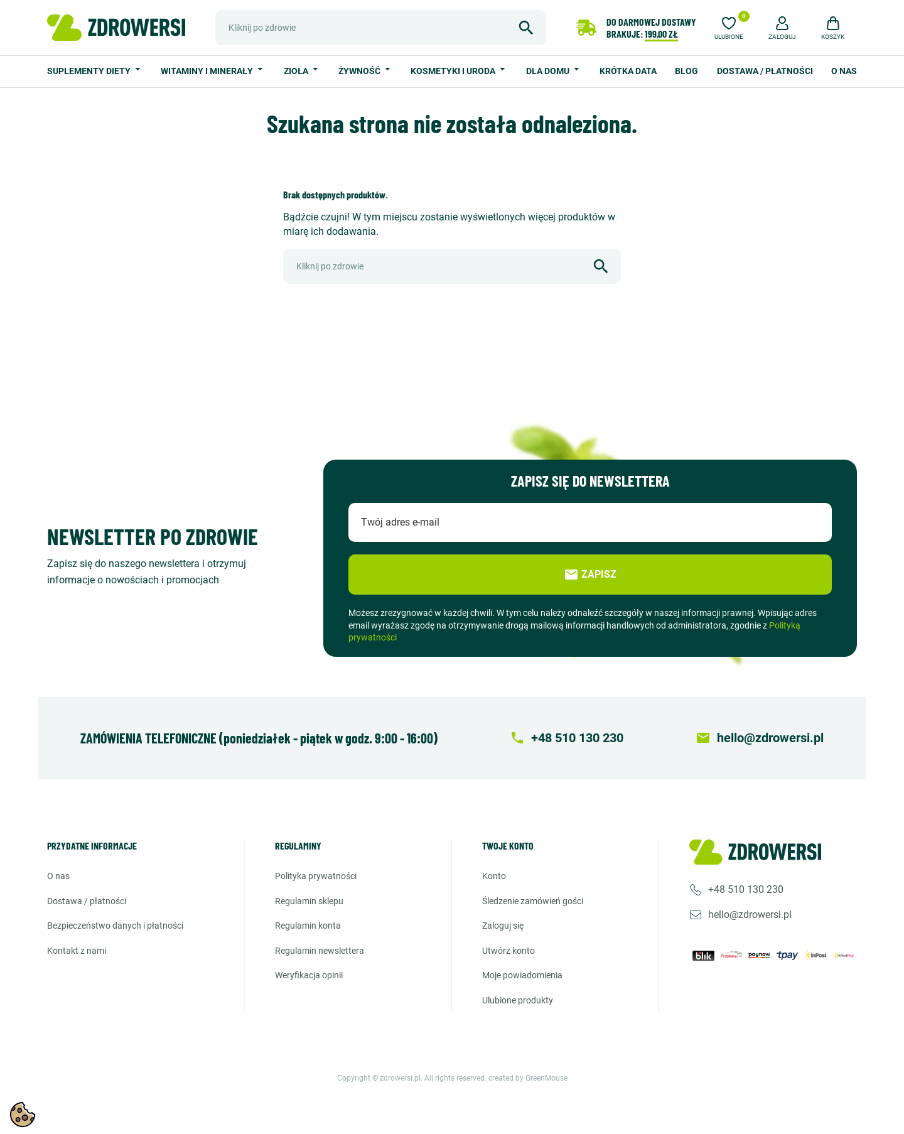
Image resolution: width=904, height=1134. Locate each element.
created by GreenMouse (528, 1078)
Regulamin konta (308, 926)
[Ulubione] (728, 26)
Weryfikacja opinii (309, 975)
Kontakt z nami (76, 951)
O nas (844, 71)
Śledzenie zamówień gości (532, 901)
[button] (782, 26)
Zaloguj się (503, 926)
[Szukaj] (380, 27)
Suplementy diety (89, 71)
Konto (494, 876)
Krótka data (628, 71)
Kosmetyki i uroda (454, 71)
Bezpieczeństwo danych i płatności (115, 926)
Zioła (297, 71)
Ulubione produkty (517, 1000)
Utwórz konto (508, 951)
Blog (686, 71)
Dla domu (548, 71)
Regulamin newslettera (319, 951)
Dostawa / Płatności (765, 71)
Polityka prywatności (316, 876)
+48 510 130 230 (745, 889)
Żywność (360, 71)
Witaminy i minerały (208, 71)
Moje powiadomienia (522, 975)
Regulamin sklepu (309, 901)
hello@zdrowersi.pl (750, 915)
